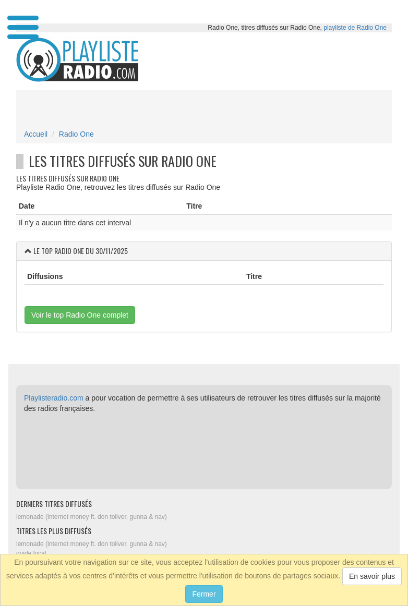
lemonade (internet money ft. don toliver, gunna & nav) (91, 516)
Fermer (203, 594)
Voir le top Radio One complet (79, 315)
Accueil (35, 134)
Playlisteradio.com (53, 398)
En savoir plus (372, 576)
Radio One (76, 134)
